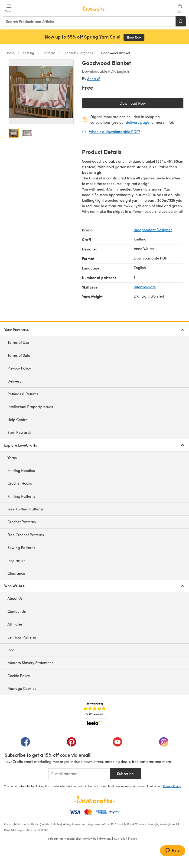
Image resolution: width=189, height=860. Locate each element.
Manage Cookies (21, 688)
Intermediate (145, 286)
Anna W (93, 78)
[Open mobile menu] (8, 8)
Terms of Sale (18, 355)
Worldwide (89, 838)
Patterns (49, 53)
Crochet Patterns (21, 521)
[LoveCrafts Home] (94, 799)
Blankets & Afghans (78, 53)
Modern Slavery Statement (30, 662)
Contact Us (16, 611)
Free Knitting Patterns (25, 508)
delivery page (138, 122)
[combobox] (89, 21)
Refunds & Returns (22, 393)
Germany (105, 838)
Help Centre (17, 419)
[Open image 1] (14, 133)
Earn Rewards (19, 432)
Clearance (16, 573)
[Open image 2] (27, 133)
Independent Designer (153, 229)
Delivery (14, 381)
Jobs (11, 649)
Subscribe (125, 773)
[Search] (181, 21)
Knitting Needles (21, 470)
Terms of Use (18, 342)
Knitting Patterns (21, 496)
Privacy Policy (19, 368)
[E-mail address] (79, 773)
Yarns (12, 457)
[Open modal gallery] (41, 91)
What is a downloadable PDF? (114, 131)
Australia (119, 838)
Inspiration (16, 560)
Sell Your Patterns (22, 637)
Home (10, 53)
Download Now (143, 104)
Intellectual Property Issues (30, 406)
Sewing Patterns (21, 547)
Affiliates (15, 624)
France (132, 838)
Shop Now (135, 37)
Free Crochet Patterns (25, 534)
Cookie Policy (18, 675)
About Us (15, 598)
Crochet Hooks (19, 483)
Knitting (28, 53)
